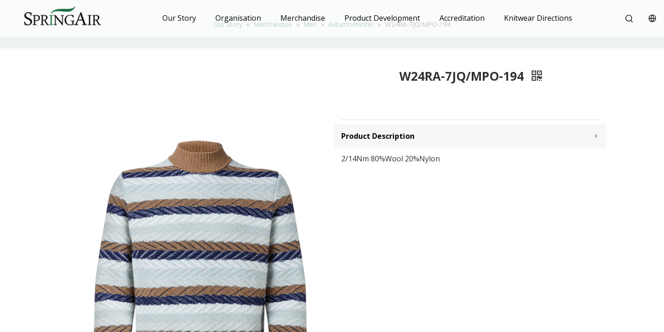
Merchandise (302, 18)
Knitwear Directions (538, 18)
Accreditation (462, 18)
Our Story (179, 18)
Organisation (238, 18)
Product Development (382, 18)
